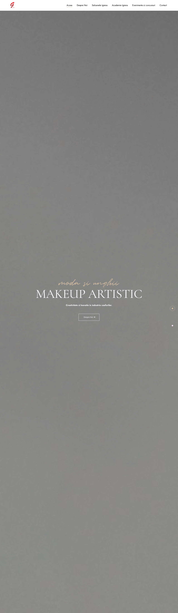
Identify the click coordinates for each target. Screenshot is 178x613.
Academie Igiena (120, 5)
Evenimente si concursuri (143, 5)
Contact (163, 5)
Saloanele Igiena (99, 5)
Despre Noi (82, 5)
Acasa (69, 5)
